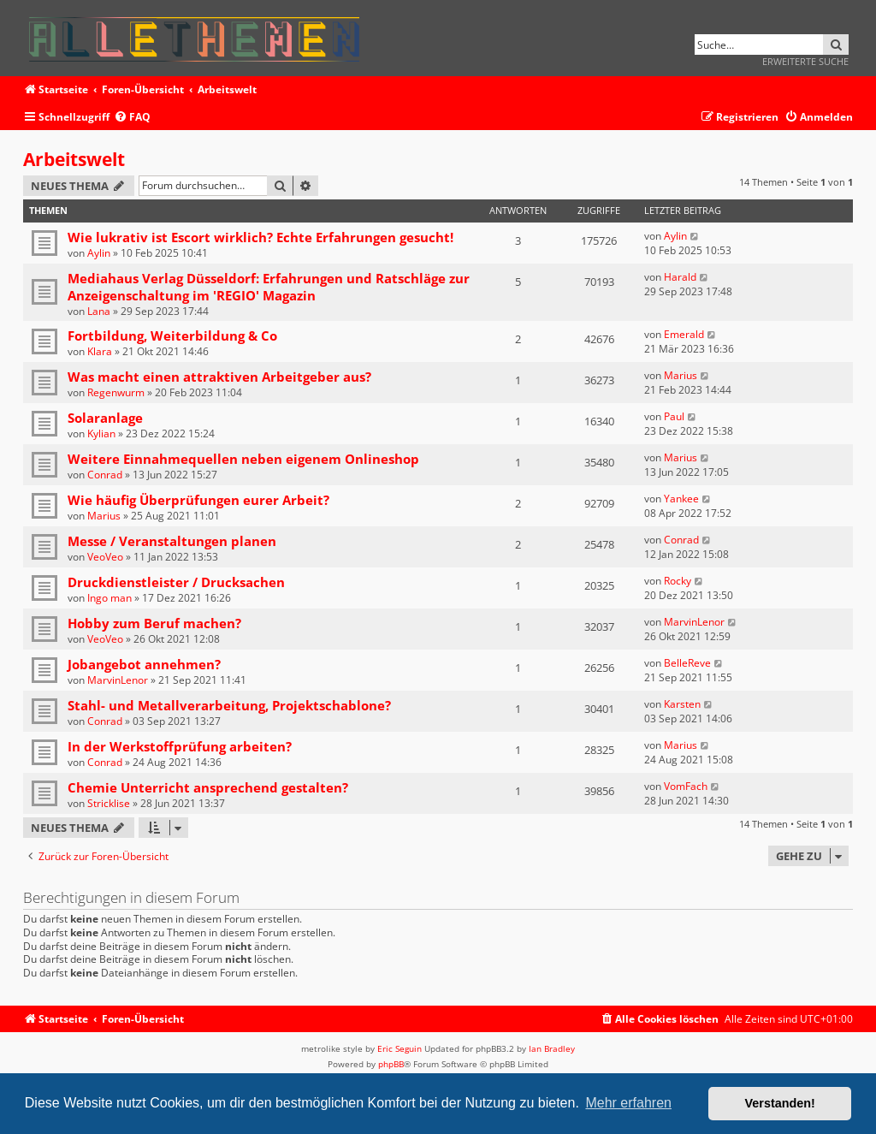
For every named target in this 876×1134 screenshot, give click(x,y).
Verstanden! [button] (780, 1103)
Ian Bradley (552, 1048)
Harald (680, 277)
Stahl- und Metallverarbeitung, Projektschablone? (229, 705)
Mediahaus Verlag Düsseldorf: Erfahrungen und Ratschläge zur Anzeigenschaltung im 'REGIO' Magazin (269, 287)
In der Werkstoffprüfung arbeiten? (180, 746)
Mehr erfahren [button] (628, 1102)
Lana (98, 311)
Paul (674, 416)
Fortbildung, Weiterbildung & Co (172, 335)
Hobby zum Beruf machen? (154, 623)
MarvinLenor (694, 621)
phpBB (391, 1064)
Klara (99, 351)
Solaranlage (105, 417)
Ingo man (109, 598)
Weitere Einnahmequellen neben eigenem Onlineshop (243, 458)
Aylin (98, 253)
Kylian (101, 433)
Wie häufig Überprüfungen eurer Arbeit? (198, 499)
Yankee (681, 498)
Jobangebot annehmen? (144, 664)
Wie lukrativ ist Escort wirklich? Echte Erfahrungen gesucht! (260, 237)
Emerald (684, 334)
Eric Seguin (399, 1048)
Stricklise (108, 803)
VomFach (685, 786)
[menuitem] (132, 117)
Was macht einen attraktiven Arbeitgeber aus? (219, 376)
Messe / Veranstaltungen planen (172, 540)
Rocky (677, 580)
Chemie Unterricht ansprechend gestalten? (208, 787)
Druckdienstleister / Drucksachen (176, 582)
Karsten (682, 704)
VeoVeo (105, 556)
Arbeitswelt (74, 159)
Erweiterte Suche (805, 61)
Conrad (104, 474)
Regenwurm (116, 392)
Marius (680, 375)
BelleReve (687, 663)
